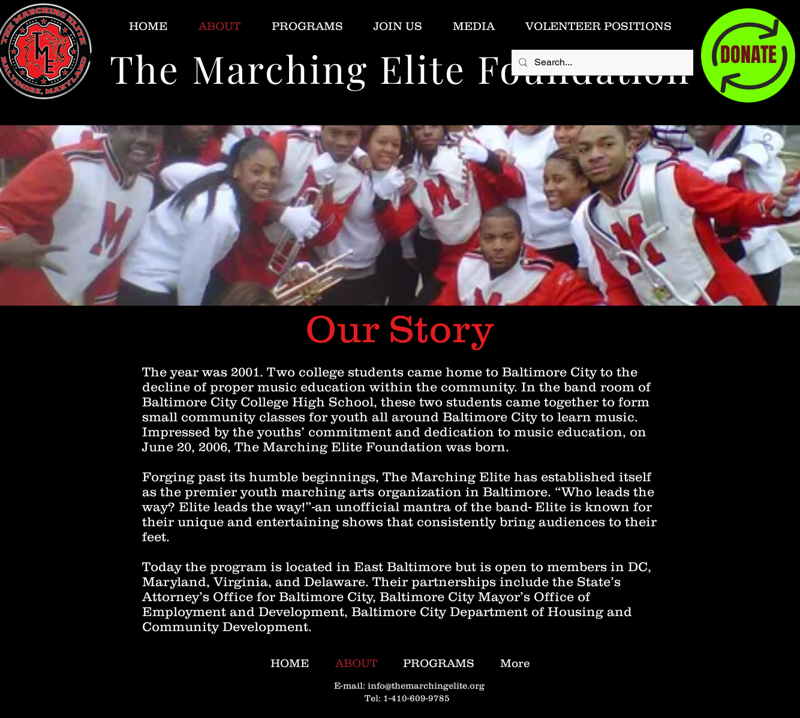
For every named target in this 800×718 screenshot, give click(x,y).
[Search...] (601, 63)
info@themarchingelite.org (426, 685)
